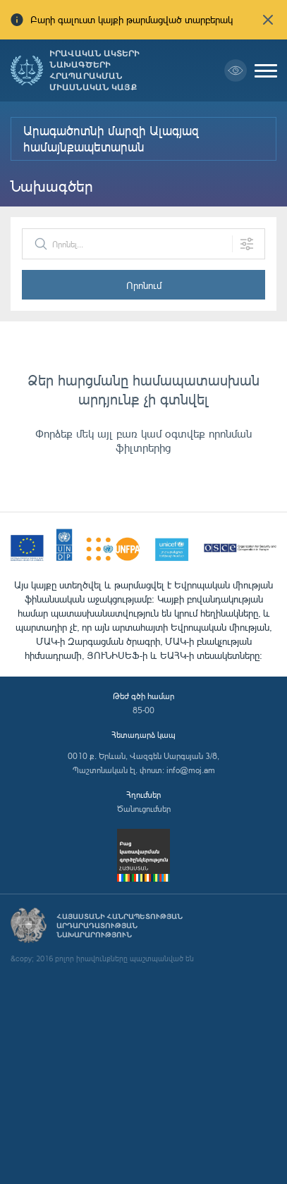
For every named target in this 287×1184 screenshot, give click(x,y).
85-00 (143, 710)
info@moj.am (190, 770)
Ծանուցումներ (144, 808)
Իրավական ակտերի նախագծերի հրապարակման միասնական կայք (94, 70)
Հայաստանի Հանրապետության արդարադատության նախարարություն (119, 925)
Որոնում (143, 285)
